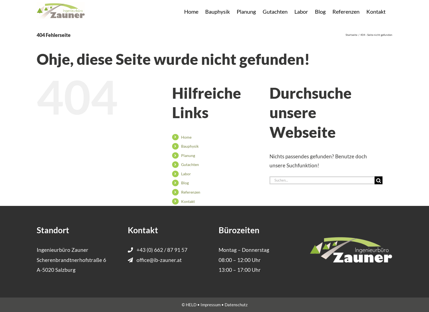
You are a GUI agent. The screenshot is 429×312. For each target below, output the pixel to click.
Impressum (211, 304)
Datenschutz (236, 304)
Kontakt (188, 201)
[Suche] (378, 180)
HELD (191, 304)
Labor (186, 173)
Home (186, 137)
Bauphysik (190, 146)
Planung (188, 155)
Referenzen (190, 192)
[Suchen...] (322, 180)
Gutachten (190, 164)
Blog (185, 182)
